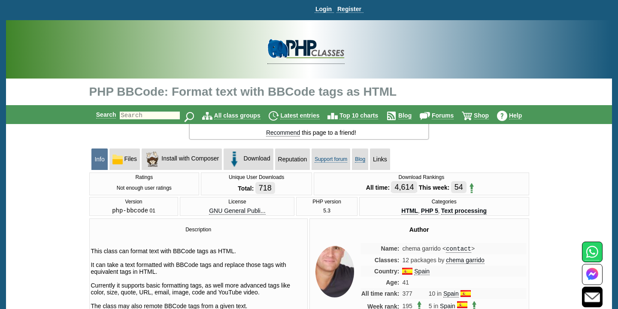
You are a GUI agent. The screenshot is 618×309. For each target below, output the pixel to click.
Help (522, 115)
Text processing (464, 211)
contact (458, 250)
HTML (409, 211)
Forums (450, 115)
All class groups (244, 115)
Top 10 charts (366, 115)
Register (349, 9)
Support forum (331, 159)
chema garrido (465, 262)
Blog (412, 115)
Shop (488, 115)
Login (323, 9)
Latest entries (307, 115)
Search (99, 114)
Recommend (283, 132)
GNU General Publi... (237, 211)
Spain (422, 273)
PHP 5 (429, 211)
